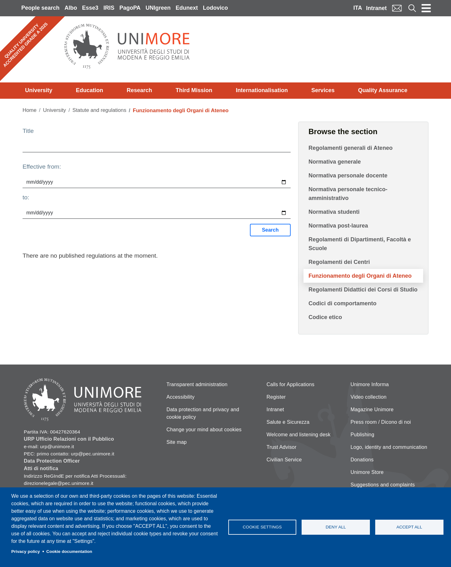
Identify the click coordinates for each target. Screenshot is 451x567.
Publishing (362, 434)
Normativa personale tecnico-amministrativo (347, 193)
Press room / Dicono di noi (380, 422)
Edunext (187, 8)
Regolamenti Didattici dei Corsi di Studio (362, 289)
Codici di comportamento (342, 303)
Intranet (376, 8)
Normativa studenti (334, 212)
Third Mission (194, 90)
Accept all (409, 527)
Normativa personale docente (347, 175)
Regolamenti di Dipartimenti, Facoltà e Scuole (359, 243)
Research (139, 90)
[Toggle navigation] (426, 8)
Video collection (368, 397)
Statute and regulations (99, 110)
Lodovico (215, 8)
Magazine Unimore (371, 409)
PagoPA (130, 8)
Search (270, 230)
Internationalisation (262, 90)
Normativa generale (334, 162)
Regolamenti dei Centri (339, 262)
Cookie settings (262, 527)
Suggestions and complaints (382, 484)
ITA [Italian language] (357, 8)
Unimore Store (367, 472)
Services (322, 90)
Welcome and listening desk (298, 434)
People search (40, 8)
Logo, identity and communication (388, 447)
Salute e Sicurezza (288, 422)
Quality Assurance (382, 90)
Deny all (336, 527)
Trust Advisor (281, 447)
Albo (71, 8)
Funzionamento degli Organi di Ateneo (360, 276)
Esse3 (90, 8)
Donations (362, 459)
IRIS (108, 8)
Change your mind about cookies (203, 429)
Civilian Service (284, 459)
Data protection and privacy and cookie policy (202, 413)
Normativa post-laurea (338, 226)
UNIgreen (158, 8)
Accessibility (180, 397)
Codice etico (325, 317)
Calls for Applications (290, 384)
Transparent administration (196, 384)
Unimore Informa (369, 384)
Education (89, 90)
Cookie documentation (69, 551)
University (38, 90)
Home (30, 110)
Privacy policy (25, 551)
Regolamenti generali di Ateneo (350, 148)
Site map (176, 442)
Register (276, 397)
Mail (396, 8)
